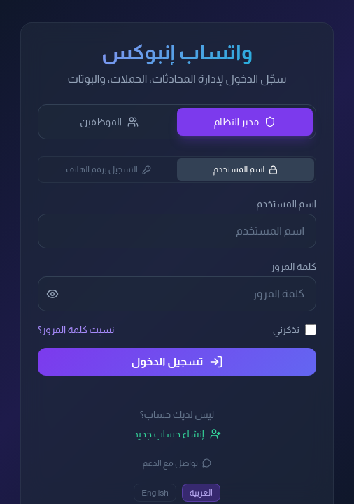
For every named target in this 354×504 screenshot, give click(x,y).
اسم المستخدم (245, 169)
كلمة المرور (293, 266)
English (155, 493)
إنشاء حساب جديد (176, 434)
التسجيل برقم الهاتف (108, 169)
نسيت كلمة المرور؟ (76, 329)
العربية (201, 493)
